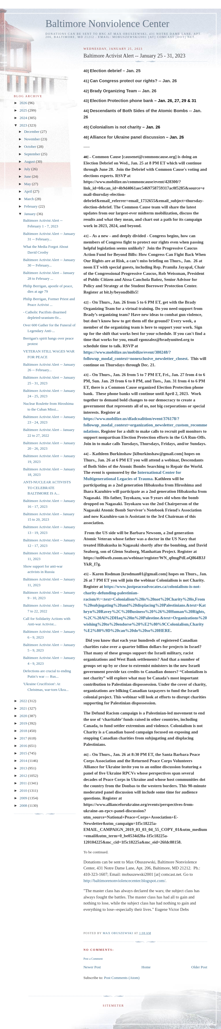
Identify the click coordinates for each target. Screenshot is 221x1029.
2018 (24, 731)
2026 (24, 103)
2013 (24, 768)
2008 (24, 805)
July (27, 169)
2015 (24, 753)
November (32, 139)
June (28, 176)
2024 (24, 118)
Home (146, 967)
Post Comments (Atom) (122, 978)
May (28, 184)
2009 (24, 798)
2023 (24, 125)
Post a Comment (93, 958)
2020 (24, 716)
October (30, 146)
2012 (24, 775)
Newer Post (92, 967)
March (29, 199)
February (31, 206)
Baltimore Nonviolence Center (107, 23)
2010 (24, 790)
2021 (24, 708)
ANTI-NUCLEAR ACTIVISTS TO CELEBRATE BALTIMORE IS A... (47, 487)
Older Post (199, 967)
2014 (24, 760)
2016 (24, 746)
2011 (24, 783)
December (32, 131)
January (30, 214)
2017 (24, 738)
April (28, 191)
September (32, 154)
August (30, 161)
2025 (24, 110)
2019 (24, 723)
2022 (24, 701)
